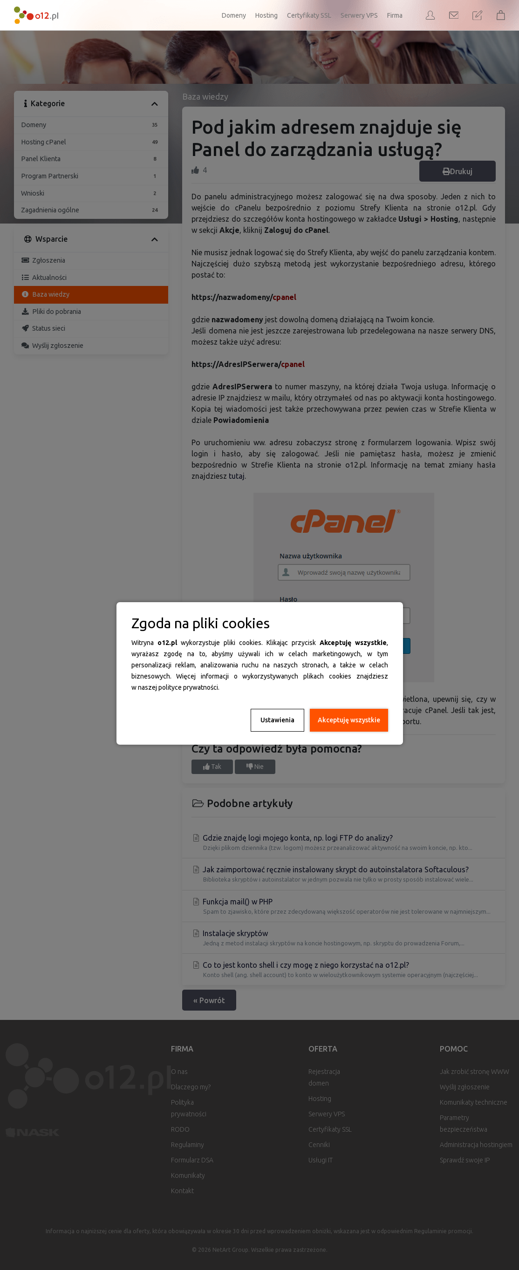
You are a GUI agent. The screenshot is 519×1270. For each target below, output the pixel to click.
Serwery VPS (359, 15)
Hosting (266, 15)
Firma (395, 15)
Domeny (234, 15)
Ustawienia (277, 720)
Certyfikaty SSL (309, 15)
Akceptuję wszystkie (349, 720)
